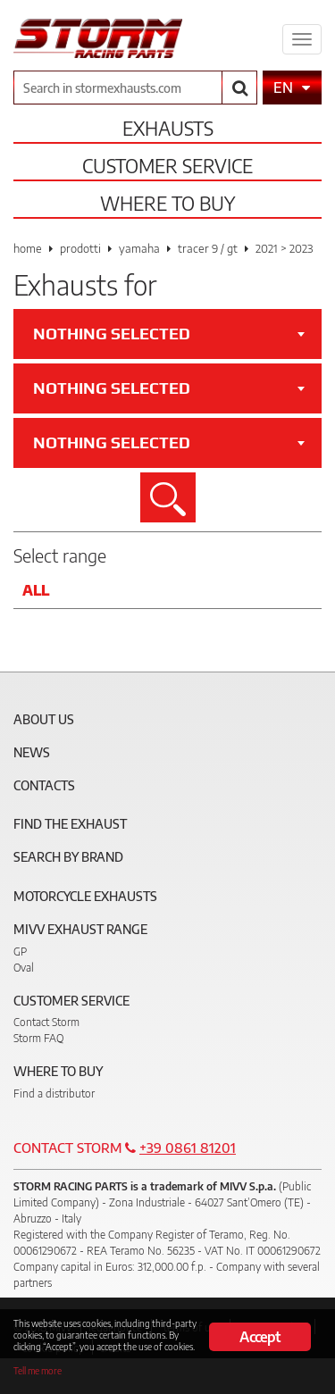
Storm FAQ (38, 1038)
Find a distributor (54, 1093)
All (35, 590)
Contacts (44, 785)
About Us (43, 719)
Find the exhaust (70, 823)
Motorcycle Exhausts (85, 896)
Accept (259, 1337)
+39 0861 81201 (187, 1147)
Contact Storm (46, 1022)
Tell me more (37, 1370)
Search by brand (68, 856)
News (31, 752)
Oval (23, 967)
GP (20, 951)
